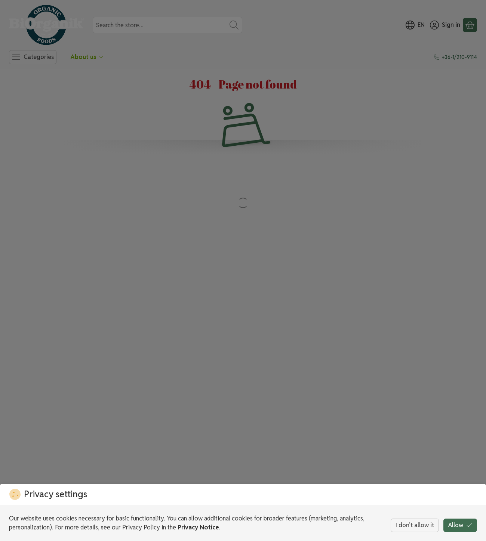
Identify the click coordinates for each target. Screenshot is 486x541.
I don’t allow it (415, 525)
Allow (460, 525)
